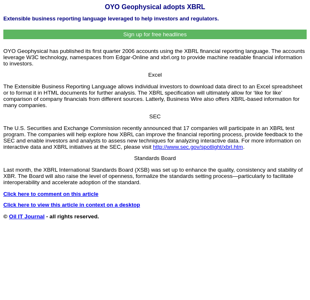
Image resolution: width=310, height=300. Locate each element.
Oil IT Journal (27, 216)
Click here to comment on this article (51, 194)
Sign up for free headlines (155, 34)
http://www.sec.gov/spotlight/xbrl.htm (198, 147)
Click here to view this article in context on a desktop (71, 205)
